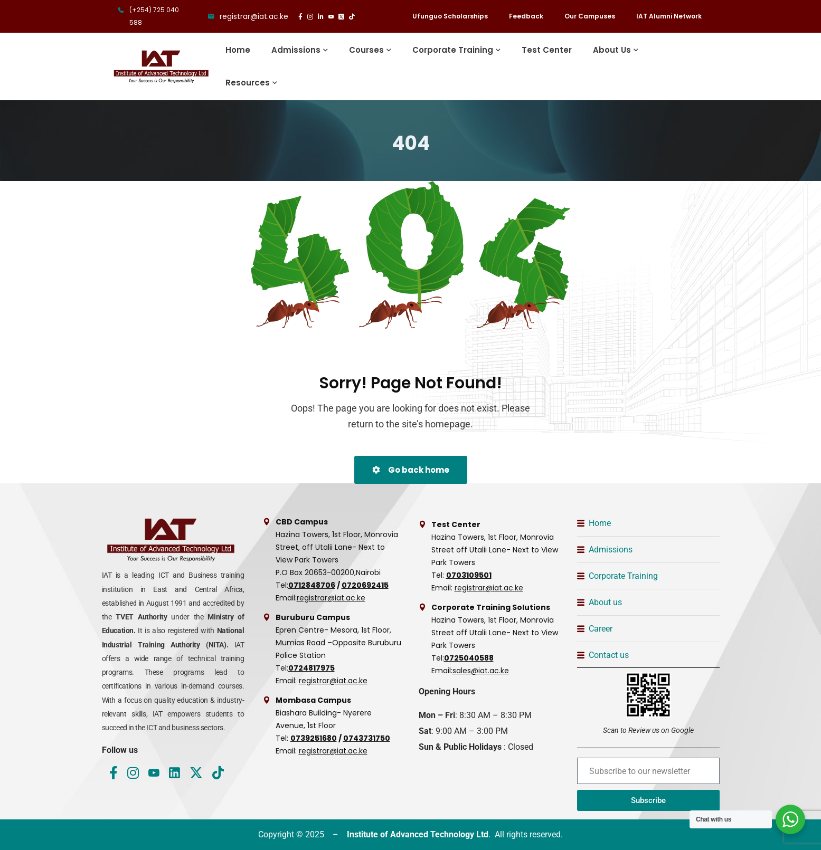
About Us (612, 49)
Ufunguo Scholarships (450, 16)
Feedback (526, 16)
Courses (366, 49)
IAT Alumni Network (669, 16)
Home (237, 49)
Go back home (410, 469)
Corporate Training (452, 49)
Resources (247, 82)
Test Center (547, 49)
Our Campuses (589, 16)
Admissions (295, 49)
